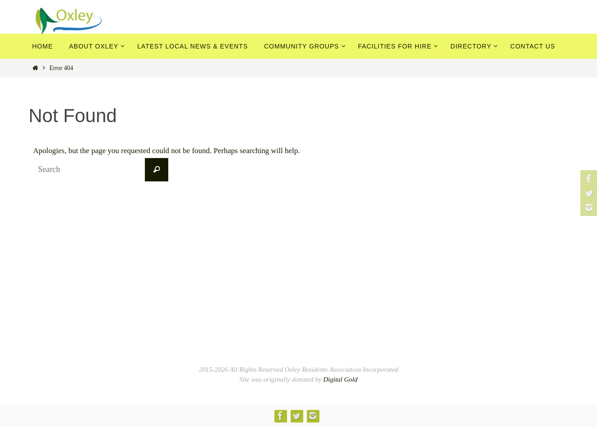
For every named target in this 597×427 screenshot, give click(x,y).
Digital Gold (340, 379)
